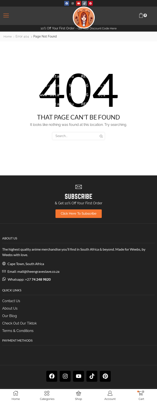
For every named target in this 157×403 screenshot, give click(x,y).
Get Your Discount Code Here (97, 28)
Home (8, 36)
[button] (6, 16)
